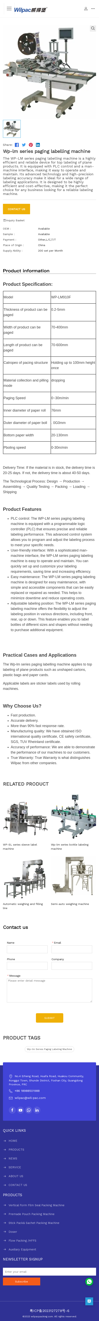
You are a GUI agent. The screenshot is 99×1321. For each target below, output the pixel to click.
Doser (13, 1232)
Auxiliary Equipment (22, 1249)
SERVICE (15, 1167)
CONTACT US (18, 1185)
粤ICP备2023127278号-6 (49, 1311)
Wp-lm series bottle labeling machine (69, 846)
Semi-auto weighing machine (70, 903)
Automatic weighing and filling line (23, 906)
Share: (7, 145)
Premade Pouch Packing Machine (31, 1214)
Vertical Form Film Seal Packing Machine (36, 1205)
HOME (13, 1141)
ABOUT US (16, 1176)
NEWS (13, 1158)
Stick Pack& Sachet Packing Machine (34, 1223)
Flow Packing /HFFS (22, 1240)
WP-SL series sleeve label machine (20, 846)
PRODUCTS (16, 1149)
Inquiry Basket (14, 220)
